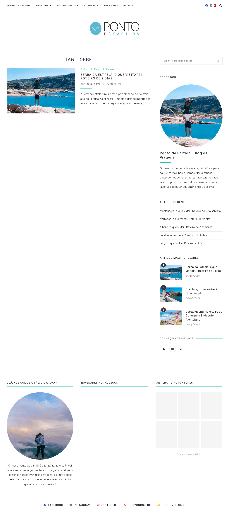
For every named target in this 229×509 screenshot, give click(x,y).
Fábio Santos (93, 85)
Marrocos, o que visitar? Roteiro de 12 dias (185, 218)
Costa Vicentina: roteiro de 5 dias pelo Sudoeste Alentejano (203, 318)
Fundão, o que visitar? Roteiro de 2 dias (183, 235)
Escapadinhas (66, 5)
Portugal (113, 69)
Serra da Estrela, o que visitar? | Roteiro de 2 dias (113, 77)
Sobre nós (91, 5)
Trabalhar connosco (118, 5)
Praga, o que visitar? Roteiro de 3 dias (182, 243)
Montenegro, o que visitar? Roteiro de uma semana (190, 211)
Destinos (42, 5)
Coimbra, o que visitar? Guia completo (202, 293)
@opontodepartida (189, 456)
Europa (99, 69)
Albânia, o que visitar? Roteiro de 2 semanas (186, 227)
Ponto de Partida (19, 5)
